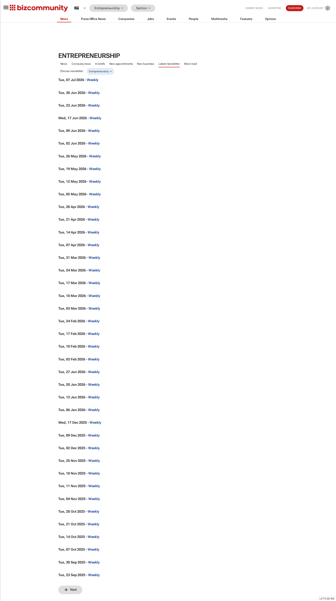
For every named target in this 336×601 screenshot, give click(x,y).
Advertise (274, 8)
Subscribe (294, 8)
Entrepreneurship (99, 71)
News (64, 63)
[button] (161, 8)
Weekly (93, 80)
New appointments (121, 63)
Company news (81, 63)
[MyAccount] (319, 8)
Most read (190, 63)
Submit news (254, 8)
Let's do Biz (327, 598)
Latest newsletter (169, 63)
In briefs (100, 63)
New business (145, 63)
